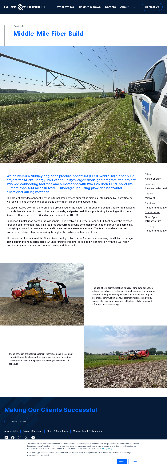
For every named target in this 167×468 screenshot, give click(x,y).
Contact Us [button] (17, 421)
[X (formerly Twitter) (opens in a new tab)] (26, 437)
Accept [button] (122, 462)
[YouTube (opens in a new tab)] (33, 437)
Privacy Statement (32, 431)
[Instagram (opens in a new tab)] (19, 437)
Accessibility (11, 431)
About (124, 6)
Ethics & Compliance (58, 431)
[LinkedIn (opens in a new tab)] (6, 437)
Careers (110, 6)
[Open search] (134, 7)
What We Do (65, 6)
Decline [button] (134, 462)
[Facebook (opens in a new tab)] (12, 437)
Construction (152, 212)
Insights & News (89, 6)
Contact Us (152, 6)
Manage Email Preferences (87, 431)
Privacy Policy (107, 449)
